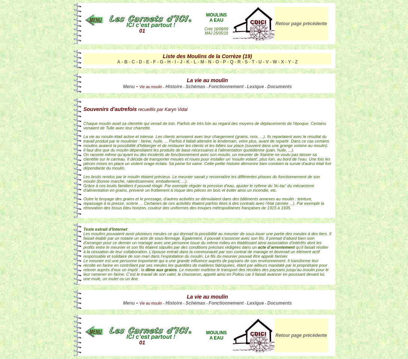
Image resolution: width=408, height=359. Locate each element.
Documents (279, 86)
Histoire (173, 86)
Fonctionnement (225, 86)
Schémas (196, 86)
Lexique (255, 86)
